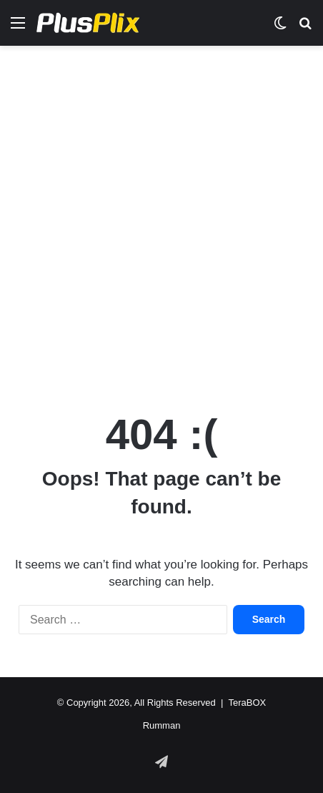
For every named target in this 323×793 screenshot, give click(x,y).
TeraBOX (247, 702)
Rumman (162, 725)
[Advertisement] (161, 221)
